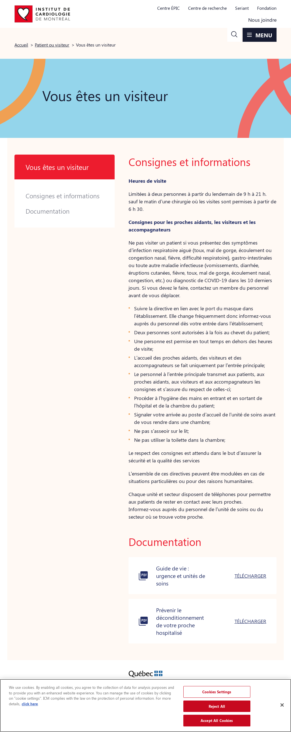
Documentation (48, 211)
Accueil (21, 45)
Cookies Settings (216, 691)
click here (30, 703)
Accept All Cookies (217, 720)
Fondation (267, 8)
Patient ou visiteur (52, 45)
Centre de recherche (207, 8)
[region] (145, 705)
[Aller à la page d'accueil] (42, 14)
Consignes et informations (63, 196)
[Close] (282, 705)
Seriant (242, 8)
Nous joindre (262, 19)
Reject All (217, 706)
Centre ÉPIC (168, 8)
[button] (234, 35)
